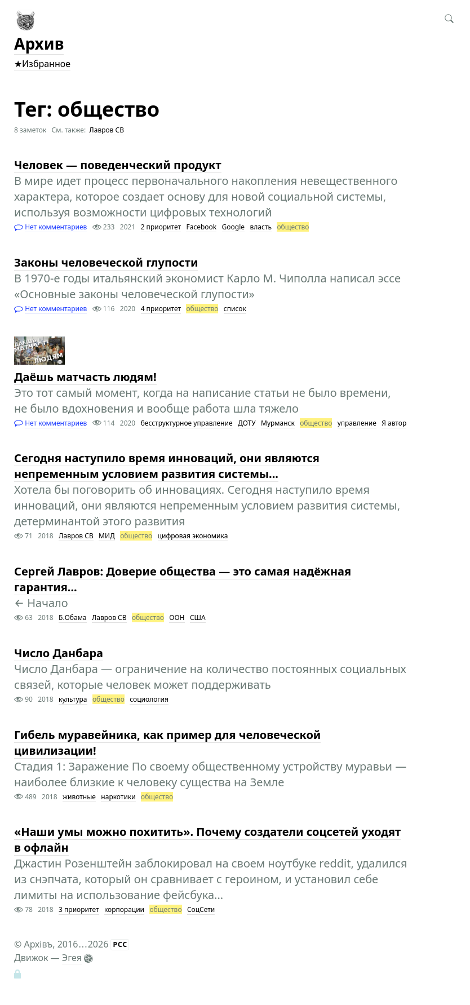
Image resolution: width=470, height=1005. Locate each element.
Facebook (201, 227)
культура (73, 699)
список (235, 308)
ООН (176, 617)
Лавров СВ (106, 130)
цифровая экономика (193, 536)
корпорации (124, 909)
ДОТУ (247, 423)
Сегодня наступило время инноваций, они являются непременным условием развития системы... (167, 465)
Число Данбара (58, 653)
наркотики (118, 797)
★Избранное (42, 63)
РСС (120, 944)
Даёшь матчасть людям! (85, 376)
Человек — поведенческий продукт (117, 164)
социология (149, 699)
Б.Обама (72, 617)
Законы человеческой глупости (106, 262)
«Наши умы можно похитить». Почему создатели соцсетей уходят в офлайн (207, 839)
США (198, 617)
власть (261, 227)
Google (233, 227)
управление (357, 423)
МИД (107, 536)
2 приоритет (161, 227)
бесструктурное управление (187, 423)
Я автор (394, 423)
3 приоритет (79, 909)
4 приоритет (161, 308)
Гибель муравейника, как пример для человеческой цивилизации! (167, 742)
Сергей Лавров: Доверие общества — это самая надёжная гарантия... (182, 579)
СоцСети (201, 909)
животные (79, 797)
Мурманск (278, 423)
